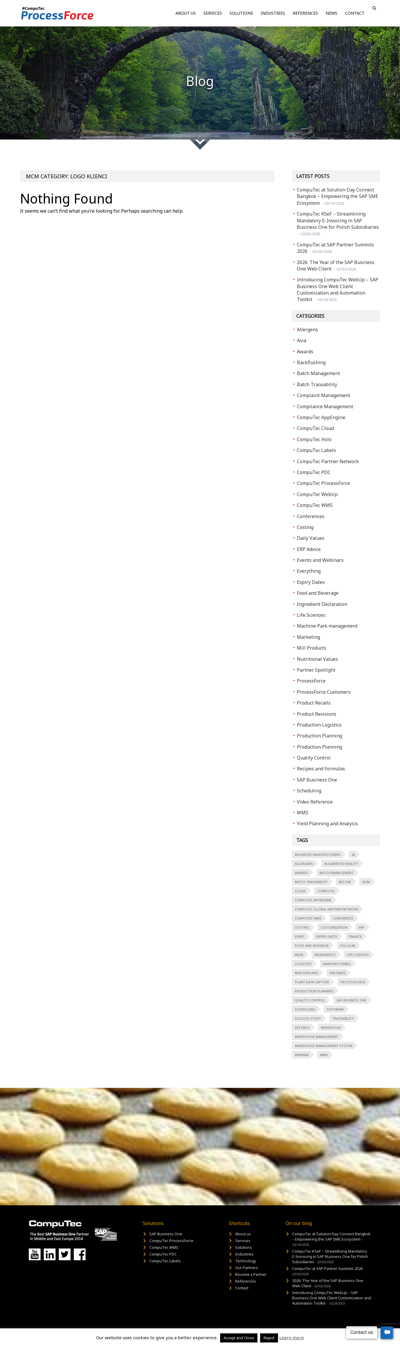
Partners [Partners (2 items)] (337, 973)
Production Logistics (319, 725)
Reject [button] (269, 1337)
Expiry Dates (311, 582)
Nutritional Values (317, 659)
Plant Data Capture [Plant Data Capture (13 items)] (312, 982)
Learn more (291, 1337)
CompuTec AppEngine (321, 417)
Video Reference (315, 802)
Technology (245, 1260)
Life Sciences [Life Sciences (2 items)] (358, 954)
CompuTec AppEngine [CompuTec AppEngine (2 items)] (313, 900)
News (331, 13)
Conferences (310, 516)
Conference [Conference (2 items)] (343, 918)
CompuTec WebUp (317, 494)
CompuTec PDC (314, 472)
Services (212, 13)
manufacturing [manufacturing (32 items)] (337, 964)
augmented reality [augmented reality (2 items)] (341, 863)
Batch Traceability (317, 384)
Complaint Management (323, 395)
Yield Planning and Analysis (327, 823)
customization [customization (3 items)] (334, 927)
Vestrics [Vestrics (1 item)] (302, 1027)
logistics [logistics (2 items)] (303, 964)
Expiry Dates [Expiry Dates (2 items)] (326, 936)
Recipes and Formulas (321, 768)
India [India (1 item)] (299, 954)
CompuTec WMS (315, 505)
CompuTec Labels (316, 450)
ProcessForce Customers (324, 692)
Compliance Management (325, 406)
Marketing (308, 637)
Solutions (241, 13)
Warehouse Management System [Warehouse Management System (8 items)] (323, 1045)
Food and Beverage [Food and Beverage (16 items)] (312, 945)
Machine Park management (327, 626)
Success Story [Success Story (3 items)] (308, 1018)
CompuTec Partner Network (328, 461)
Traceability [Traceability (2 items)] (343, 1018)
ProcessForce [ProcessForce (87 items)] (352, 982)
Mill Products (311, 648)
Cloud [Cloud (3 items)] (300, 891)
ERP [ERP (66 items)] (361, 927)
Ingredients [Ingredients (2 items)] (325, 954)
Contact (354, 13)
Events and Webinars (320, 560)
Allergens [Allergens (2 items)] (304, 863)
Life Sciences (311, 615)
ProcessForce (311, 681)
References (305, 13)
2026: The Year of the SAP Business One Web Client (335, 265)
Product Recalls (314, 703)
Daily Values (310, 538)
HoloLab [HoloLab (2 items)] (347, 945)
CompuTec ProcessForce (323, 483)
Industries (273, 13)
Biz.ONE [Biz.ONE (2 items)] (345, 882)
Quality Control (314, 758)
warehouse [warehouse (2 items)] (331, 1027)
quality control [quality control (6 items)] (310, 1000)
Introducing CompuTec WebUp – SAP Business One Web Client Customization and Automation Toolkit (337, 289)
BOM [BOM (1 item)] (366, 882)
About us (185, 13)
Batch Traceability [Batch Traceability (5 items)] (311, 882)
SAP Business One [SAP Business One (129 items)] (351, 1000)
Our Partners (246, 1267)
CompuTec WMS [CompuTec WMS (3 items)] (308, 918)
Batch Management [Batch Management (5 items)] (336, 873)
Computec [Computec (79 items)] (326, 891)
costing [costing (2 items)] (302, 927)
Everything (309, 571)
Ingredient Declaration (322, 604)
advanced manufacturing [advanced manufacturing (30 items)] (318, 854)
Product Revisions (316, 714)
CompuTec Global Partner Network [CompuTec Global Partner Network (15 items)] (326, 909)
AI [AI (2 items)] (353, 854)
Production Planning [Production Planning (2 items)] (314, 991)
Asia (301, 340)
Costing (305, 527)
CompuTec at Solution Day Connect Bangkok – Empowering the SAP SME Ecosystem (337, 196)
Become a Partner (251, 1274)
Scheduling (309, 790)
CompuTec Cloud (315, 428)
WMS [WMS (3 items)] (324, 1055)
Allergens (307, 329)
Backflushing (311, 362)
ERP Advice (309, 549)
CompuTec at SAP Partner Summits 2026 (335, 247)
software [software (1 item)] (335, 1009)
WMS (302, 812)
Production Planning (319, 735)
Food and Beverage (318, 593)
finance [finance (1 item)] (355, 936)
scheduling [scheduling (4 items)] (305, 1009)
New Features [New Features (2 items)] (306, 973)
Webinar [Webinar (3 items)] (302, 1055)
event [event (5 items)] (300, 936)
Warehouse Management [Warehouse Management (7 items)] (317, 1036)
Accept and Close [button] (239, 1337)
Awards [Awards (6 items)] (301, 873)
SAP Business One (317, 780)
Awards (305, 351)
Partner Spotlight (316, 670)
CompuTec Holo (314, 439)
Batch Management (318, 373)
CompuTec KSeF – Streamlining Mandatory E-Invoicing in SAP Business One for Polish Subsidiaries (338, 223)
